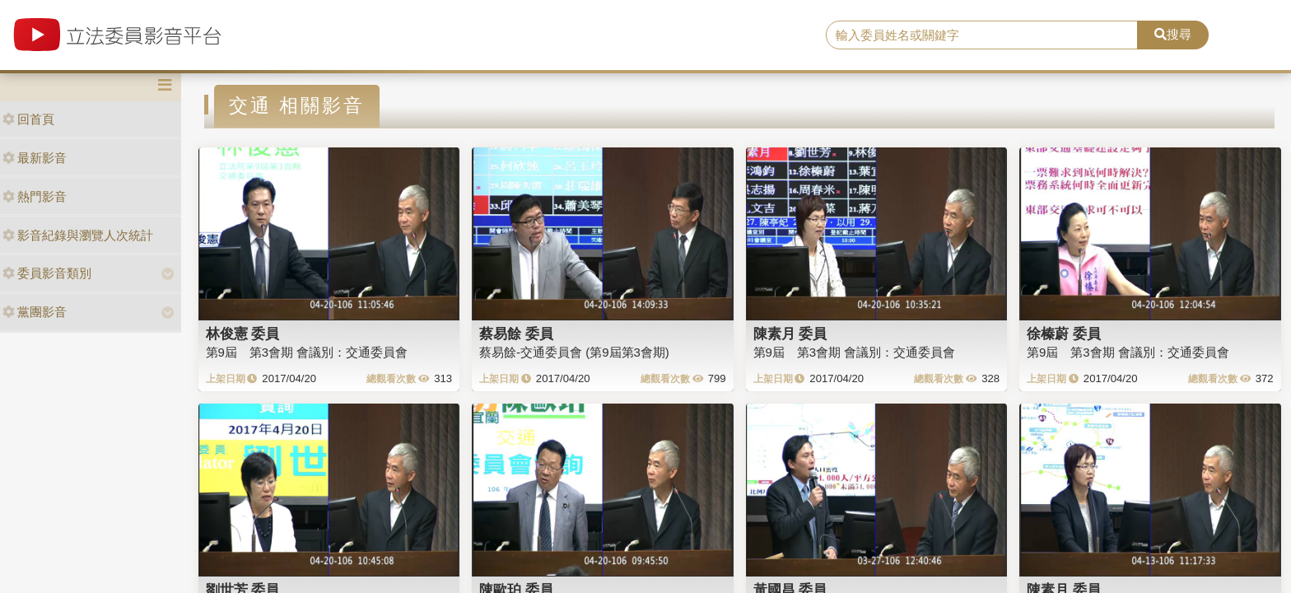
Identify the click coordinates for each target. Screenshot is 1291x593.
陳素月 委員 (790, 333)
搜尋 (1172, 34)
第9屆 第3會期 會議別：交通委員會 (307, 352)
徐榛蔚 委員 (1064, 333)
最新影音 (34, 158)
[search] (982, 35)
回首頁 (28, 119)
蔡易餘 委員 (516, 333)
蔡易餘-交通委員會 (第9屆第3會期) (574, 352)
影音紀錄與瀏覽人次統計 (77, 235)
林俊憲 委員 (243, 333)
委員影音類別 (46, 273)
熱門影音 (34, 196)
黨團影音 (34, 312)
